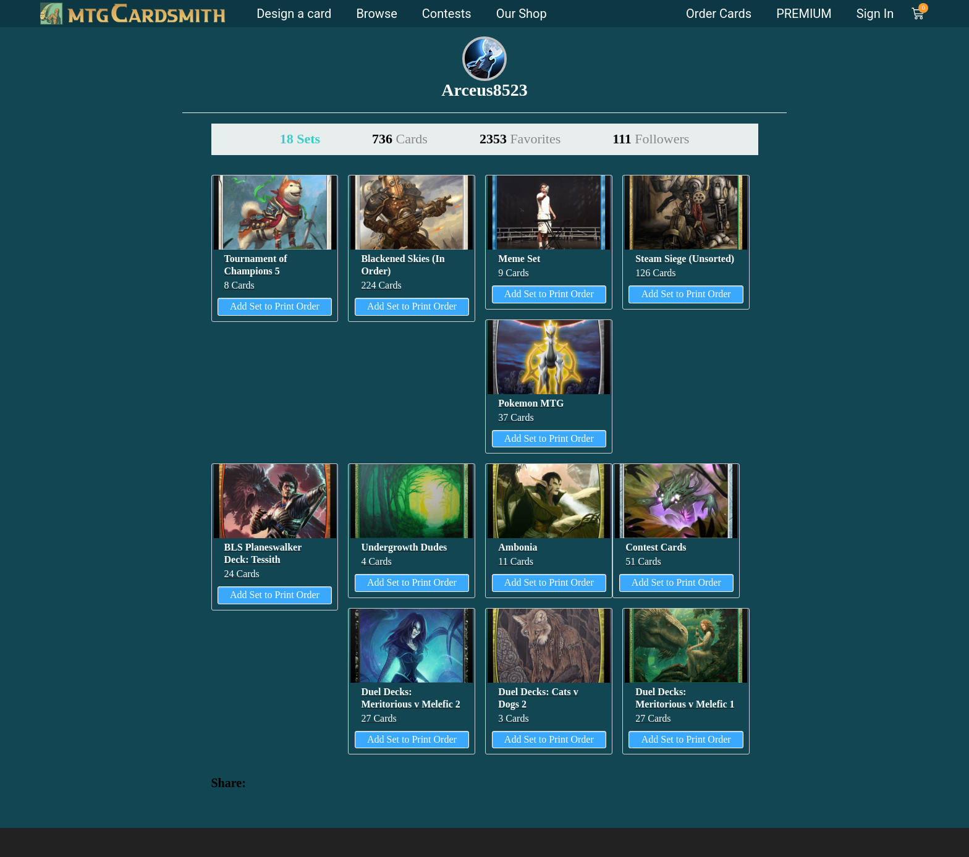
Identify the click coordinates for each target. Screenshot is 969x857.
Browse (376, 13)
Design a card (293, 13)
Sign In (875, 13)
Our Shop (521, 13)
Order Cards (718, 13)
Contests (447, 13)
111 (650, 138)
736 (400, 138)
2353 (520, 138)
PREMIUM (804, 13)
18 (300, 138)
